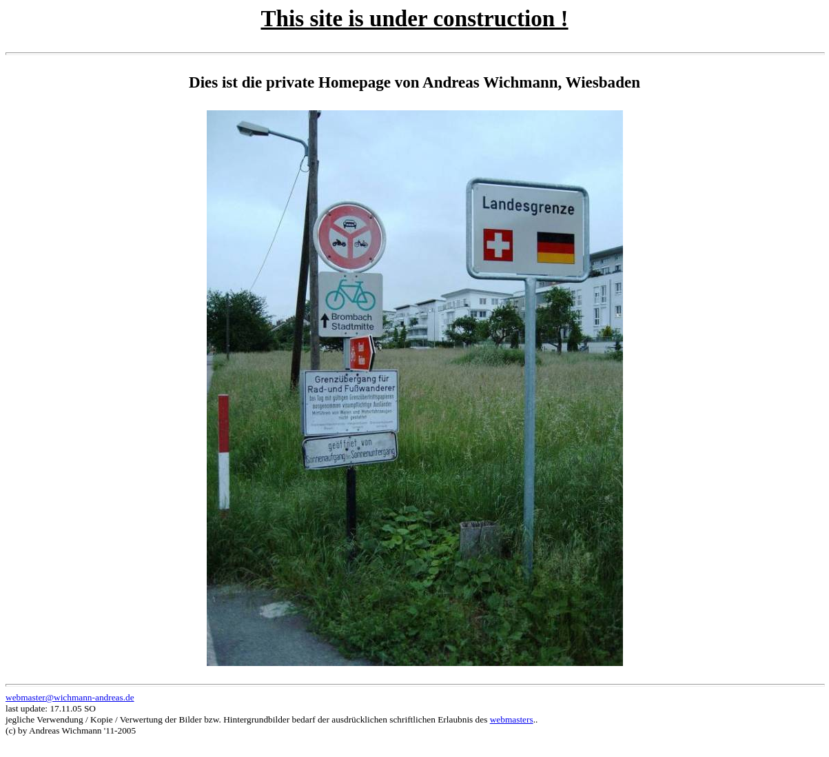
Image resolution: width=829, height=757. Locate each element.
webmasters (511, 719)
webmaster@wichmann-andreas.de (70, 697)
